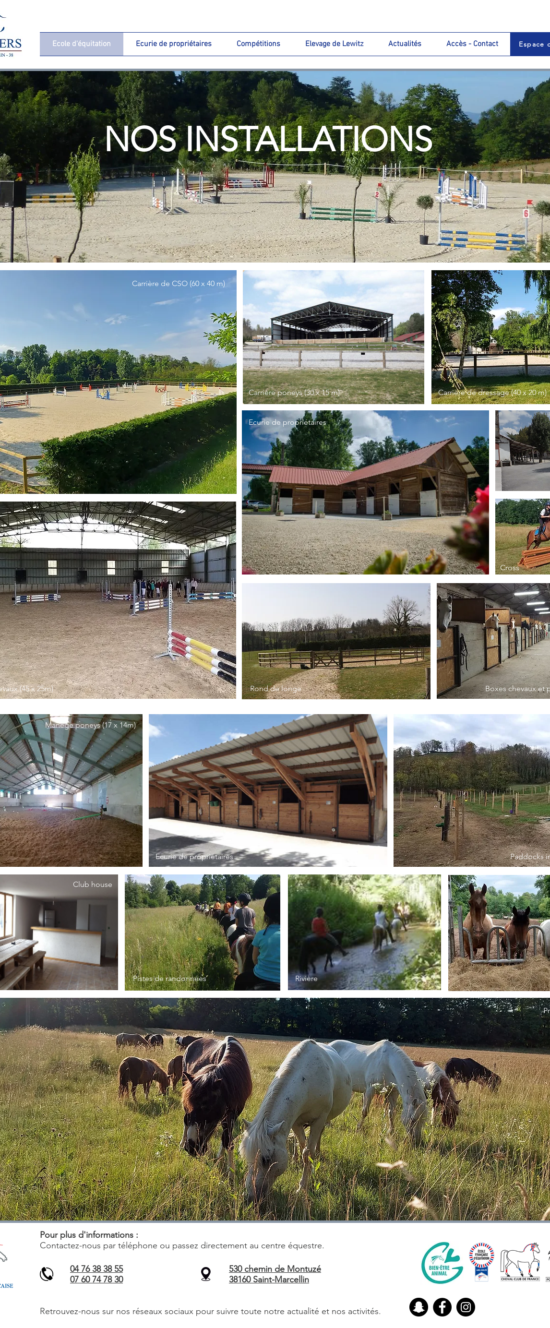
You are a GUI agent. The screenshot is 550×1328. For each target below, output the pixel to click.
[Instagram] (465, 1307)
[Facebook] (442, 1307)
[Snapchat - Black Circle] (418, 1307)
